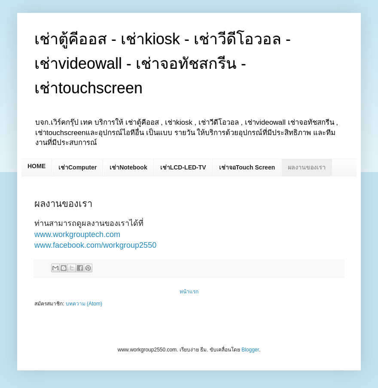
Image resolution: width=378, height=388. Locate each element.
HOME (36, 166)
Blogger (250, 350)
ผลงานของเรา (307, 167)
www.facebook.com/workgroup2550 (95, 245)
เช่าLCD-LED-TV (183, 167)
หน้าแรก (189, 292)
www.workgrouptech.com (77, 234)
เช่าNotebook (128, 167)
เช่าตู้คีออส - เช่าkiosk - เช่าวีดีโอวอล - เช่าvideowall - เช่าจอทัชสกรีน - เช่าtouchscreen (162, 63)
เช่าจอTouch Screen (247, 167)
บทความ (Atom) (84, 304)
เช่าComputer (77, 167)
